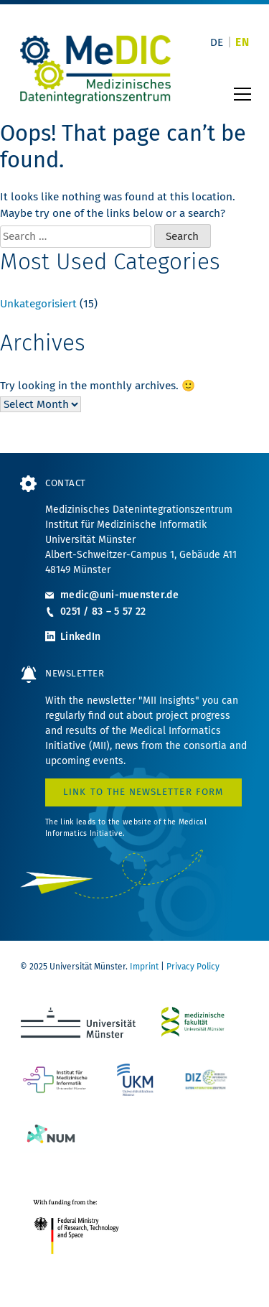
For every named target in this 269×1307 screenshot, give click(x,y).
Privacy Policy (193, 967)
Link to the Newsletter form (143, 792)
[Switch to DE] (217, 42)
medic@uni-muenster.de (119, 595)
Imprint (144, 967)
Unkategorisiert (38, 303)
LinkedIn (80, 637)
